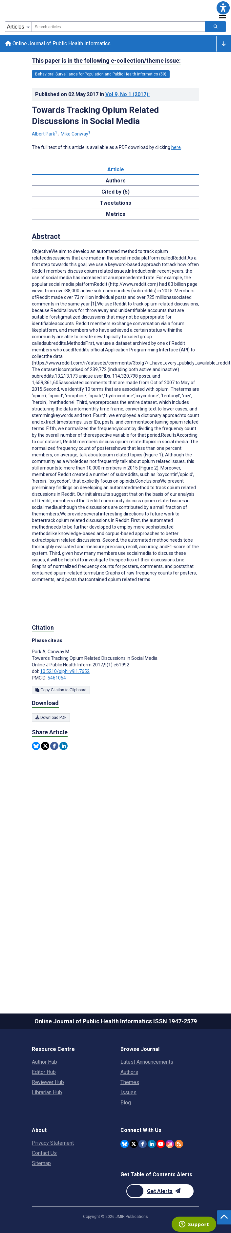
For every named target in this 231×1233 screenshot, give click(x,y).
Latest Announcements (146, 1062)
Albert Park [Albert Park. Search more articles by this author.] (45, 133)
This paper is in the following (106, 61)
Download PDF (50, 717)
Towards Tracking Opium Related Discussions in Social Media (95, 115)
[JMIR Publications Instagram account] (170, 1144)
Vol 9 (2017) (127, 94)
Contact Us (44, 1153)
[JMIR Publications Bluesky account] (124, 1144)
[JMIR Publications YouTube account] (161, 1144)
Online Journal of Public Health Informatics (58, 43)
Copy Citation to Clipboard (60, 690)
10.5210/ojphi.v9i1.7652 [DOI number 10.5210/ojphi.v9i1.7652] (65, 671)
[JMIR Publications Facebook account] (142, 1144)
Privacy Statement (53, 1143)
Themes (129, 1082)
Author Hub (44, 1062)
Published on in (92, 94)
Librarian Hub (47, 1092)
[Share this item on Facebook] (54, 746)
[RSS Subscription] (179, 1144)
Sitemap (41, 1163)
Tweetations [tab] (115, 203)
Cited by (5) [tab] (115, 192)
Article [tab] (115, 169)
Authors (129, 1072)
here (176, 147)
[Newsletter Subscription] (160, 1191)
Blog (125, 1102)
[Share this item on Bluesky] (36, 746)
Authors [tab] (116, 181)
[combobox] (118, 26)
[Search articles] (215, 26)
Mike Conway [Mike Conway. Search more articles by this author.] (76, 133)
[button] (223, 8)
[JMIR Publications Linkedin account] (152, 1144)
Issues (128, 1092)
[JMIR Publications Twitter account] (134, 1144)
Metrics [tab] (115, 214)
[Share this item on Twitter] (45, 746)
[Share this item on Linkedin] (63, 746)
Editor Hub (44, 1072)
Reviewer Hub (48, 1082)
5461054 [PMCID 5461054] (57, 677)
